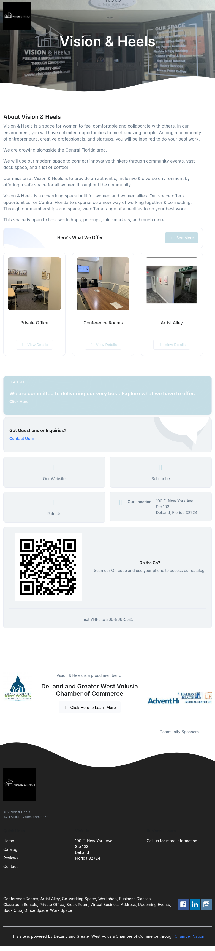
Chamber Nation (189, 936)
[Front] (18, 16)
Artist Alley (172, 322)
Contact (10, 866)
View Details (34, 344)
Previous (142, 697)
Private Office (34, 322)
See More (181, 237)
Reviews (10, 857)
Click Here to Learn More (89, 707)
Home (8, 840)
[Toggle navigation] (206, 16)
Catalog (10, 849)
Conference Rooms (103, 322)
